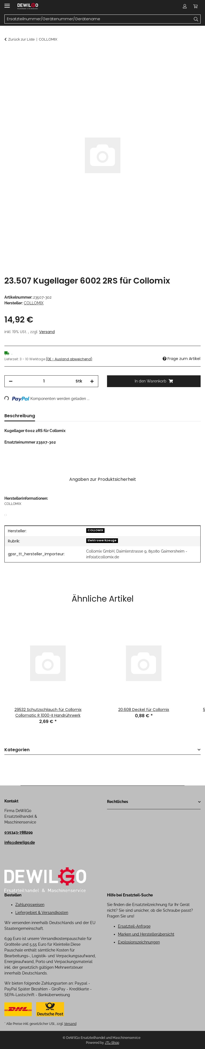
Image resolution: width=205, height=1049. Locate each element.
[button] (185, 6)
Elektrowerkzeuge (102, 540)
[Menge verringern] (11, 381)
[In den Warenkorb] (8, 54)
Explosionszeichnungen (139, 942)
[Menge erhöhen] (92, 381)
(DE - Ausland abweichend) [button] (69, 359)
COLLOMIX (95, 530)
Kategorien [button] (17, 750)
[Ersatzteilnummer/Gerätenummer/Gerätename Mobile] (98, 19)
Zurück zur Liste (21, 39)
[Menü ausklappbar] (7, 3)
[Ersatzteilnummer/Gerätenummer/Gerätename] (196, 19)
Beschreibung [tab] (19, 416)
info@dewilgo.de (19, 842)
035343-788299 (18, 832)
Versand (47, 332)
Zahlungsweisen (29, 904)
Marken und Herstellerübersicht (146, 934)
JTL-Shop (112, 1043)
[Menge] (44, 381)
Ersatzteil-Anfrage (134, 926)
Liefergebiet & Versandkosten (41, 912)
